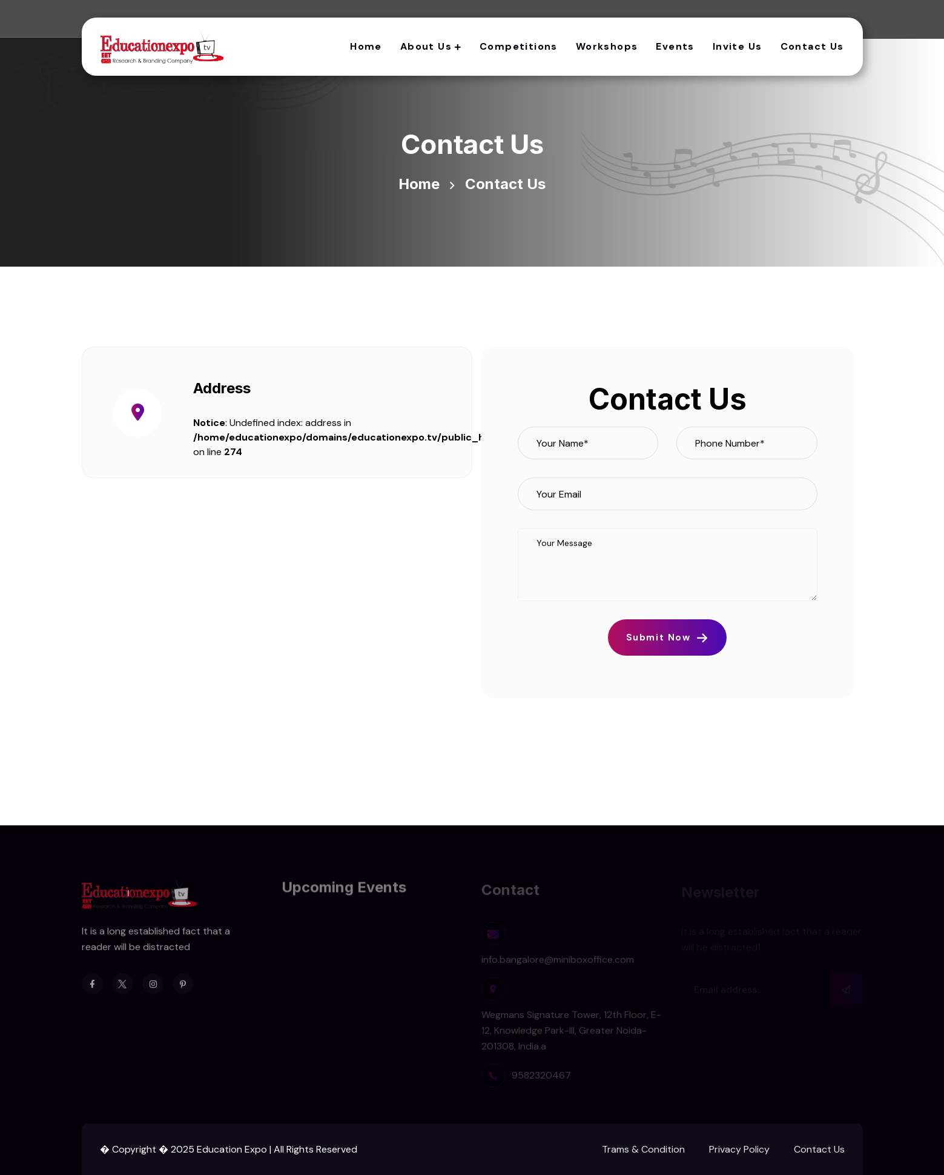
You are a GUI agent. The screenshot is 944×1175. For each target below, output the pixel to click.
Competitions (519, 46)
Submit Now (667, 637)
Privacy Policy (739, 1149)
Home (366, 46)
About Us (426, 46)
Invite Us (737, 46)
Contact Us (812, 46)
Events (675, 46)
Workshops (607, 46)
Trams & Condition (643, 1149)
